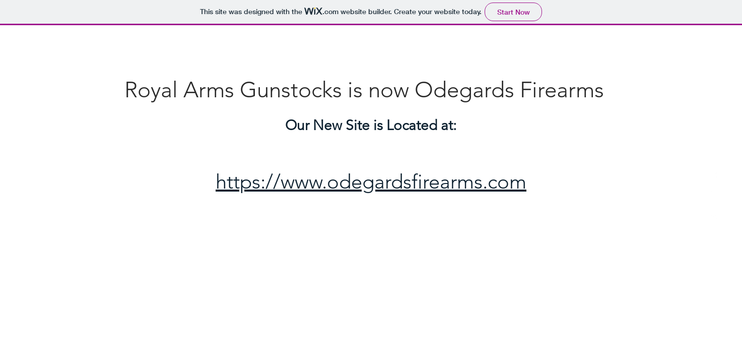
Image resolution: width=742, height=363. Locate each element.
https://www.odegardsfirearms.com (371, 181)
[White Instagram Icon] (715, 214)
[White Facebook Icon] (715, 174)
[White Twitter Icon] (715, 194)
